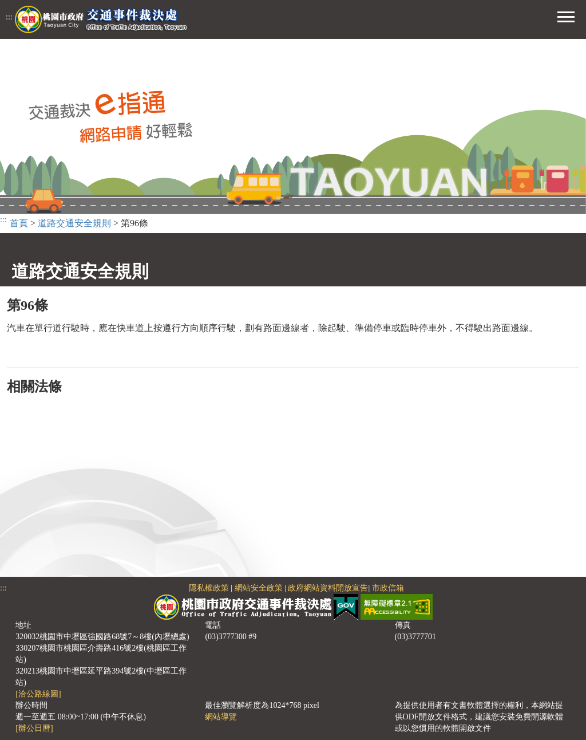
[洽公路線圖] (38, 694)
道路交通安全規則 (74, 223)
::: (9, 17)
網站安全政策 (259, 588)
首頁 (19, 223)
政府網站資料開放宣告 (328, 588)
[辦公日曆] (34, 728)
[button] (566, 15)
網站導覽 (221, 717)
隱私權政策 (209, 588)
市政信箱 (388, 588)
